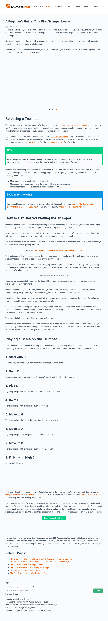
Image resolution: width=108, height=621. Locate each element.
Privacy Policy (98, 6)
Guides (49, 6)
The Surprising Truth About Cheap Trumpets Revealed (27, 602)
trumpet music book (13, 495)
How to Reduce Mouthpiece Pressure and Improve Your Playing (31, 605)
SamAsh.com (33, 142)
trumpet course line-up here (70, 207)
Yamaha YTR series (59, 136)
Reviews (59, 6)
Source (56, 109)
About (87, 6)
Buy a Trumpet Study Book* (54, 518)
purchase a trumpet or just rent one (72, 125)
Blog (41, 6)
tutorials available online (92, 495)
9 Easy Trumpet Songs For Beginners (20, 607)
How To (79, 6)
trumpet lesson (32, 587)
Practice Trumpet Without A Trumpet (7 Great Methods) (28, 610)
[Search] (102, 6)
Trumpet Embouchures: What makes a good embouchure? (58, 250)
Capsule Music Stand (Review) (18, 599)
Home (35, 6)
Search (98, 591)
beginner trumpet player (15, 587)
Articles (69, 6)
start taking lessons (34, 495)
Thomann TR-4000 (54, 142)
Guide (16, 27)
